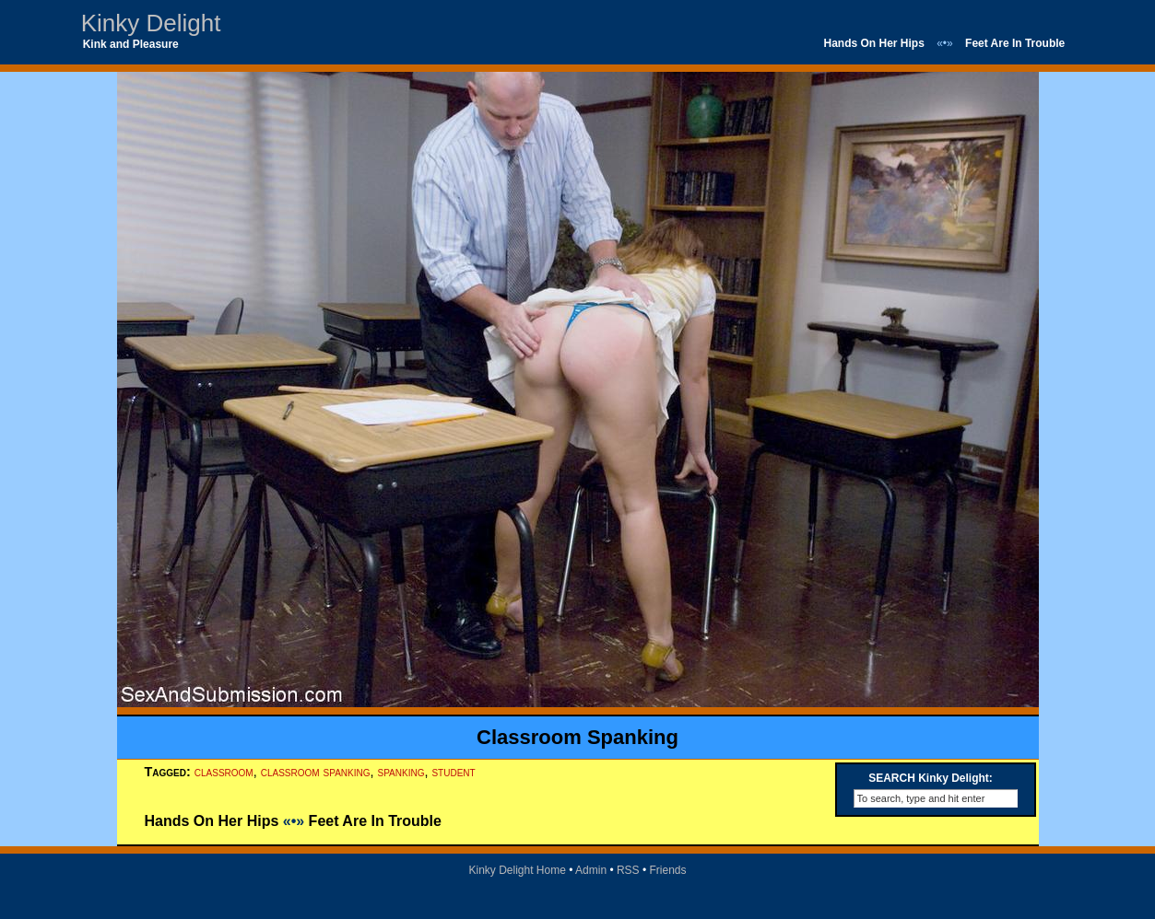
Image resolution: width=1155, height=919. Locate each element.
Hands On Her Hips (873, 43)
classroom (223, 771)
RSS (628, 870)
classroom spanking (316, 771)
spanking (401, 771)
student (453, 771)
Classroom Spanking (577, 737)
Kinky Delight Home (516, 870)
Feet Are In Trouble (1015, 43)
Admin (591, 870)
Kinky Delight (151, 23)
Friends (668, 870)
